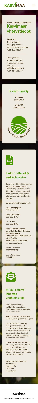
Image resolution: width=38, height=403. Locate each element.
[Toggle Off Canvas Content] (33, 5)
